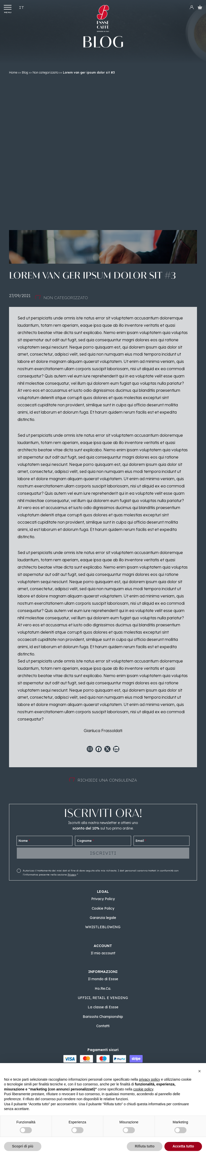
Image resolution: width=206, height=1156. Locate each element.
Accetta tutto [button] (183, 1146)
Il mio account (103, 953)
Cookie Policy (103, 908)
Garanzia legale (103, 917)
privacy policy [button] (149, 1079)
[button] (199, 1071)
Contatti (103, 1026)
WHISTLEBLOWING (103, 927)
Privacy (72, 874)
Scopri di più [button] (22, 1146)
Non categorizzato (45, 72)
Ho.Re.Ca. (103, 988)
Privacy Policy (103, 899)
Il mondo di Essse (103, 979)
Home (13, 72)
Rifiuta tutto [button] (145, 1146)
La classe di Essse (103, 1007)
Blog (25, 72)
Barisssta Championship (103, 1016)
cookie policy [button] (143, 1089)
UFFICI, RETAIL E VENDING (103, 998)
